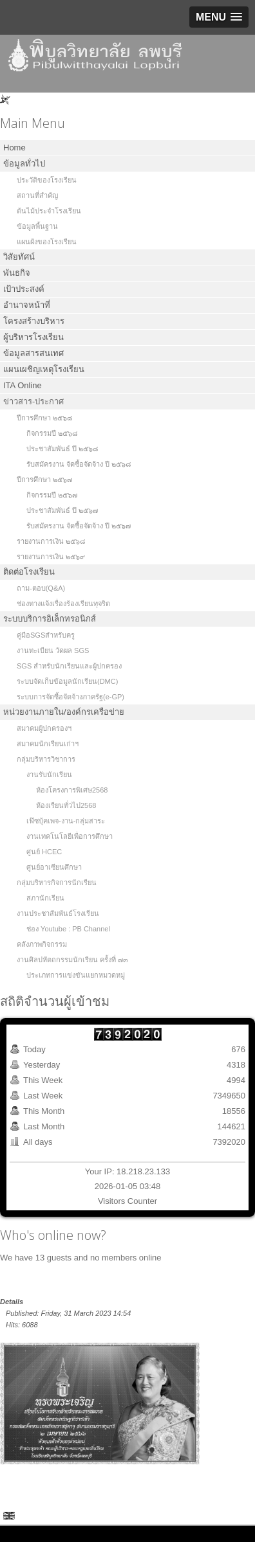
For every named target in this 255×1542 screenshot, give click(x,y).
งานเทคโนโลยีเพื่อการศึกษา (69, 836)
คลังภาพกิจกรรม (42, 944)
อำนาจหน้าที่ (26, 305)
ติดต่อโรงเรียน (29, 572)
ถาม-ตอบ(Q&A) (41, 588)
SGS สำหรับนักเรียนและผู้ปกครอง (69, 666)
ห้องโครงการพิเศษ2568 (72, 790)
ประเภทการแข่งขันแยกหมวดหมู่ (75, 975)
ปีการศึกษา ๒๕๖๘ (44, 418)
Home (14, 147)
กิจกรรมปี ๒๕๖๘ (51, 433)
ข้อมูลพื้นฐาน (37, 226)
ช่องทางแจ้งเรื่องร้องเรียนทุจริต (63, 603)
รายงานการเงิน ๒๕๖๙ (51, 556)
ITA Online (22, 385)
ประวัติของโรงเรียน (47, 180)
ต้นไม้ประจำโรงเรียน (49, 211)
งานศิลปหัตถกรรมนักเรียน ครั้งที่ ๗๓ (72, 960)
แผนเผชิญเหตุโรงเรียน (43, 369)
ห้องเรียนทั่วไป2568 (66, 805)
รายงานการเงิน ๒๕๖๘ (51, 541)
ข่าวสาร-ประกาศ (33, 401)
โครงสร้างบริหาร (33, 321)
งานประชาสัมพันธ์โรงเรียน (58, 913)
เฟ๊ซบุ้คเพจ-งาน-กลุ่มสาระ (65, 821)
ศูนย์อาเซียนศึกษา (54, 867)
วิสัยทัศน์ (19, 257)
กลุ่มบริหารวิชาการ (46, 759)
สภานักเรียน (45, 898)
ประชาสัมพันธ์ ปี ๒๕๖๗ (62, 510)
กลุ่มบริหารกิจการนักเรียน (57, 882)
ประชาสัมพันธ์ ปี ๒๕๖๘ (62, 449)
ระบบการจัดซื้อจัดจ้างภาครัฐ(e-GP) (70, 697)
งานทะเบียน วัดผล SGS (53, 650)
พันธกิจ (16, 273)
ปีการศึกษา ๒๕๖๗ (44, 479)
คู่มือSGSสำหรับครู (46, 635)
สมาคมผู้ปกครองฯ (44, 728)
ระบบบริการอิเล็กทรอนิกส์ (49, 618)
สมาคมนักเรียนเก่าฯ (48, 744)
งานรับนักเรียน (49, 774)
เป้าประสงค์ (23, 289)
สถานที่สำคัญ (37, 195)
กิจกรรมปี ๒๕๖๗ (51, 495)
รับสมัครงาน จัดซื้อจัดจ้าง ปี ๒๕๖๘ (78, 464)
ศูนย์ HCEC (44, 852)
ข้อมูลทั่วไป (24, 163)
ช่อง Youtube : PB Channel (68, 929)
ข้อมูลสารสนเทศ (33, 353)
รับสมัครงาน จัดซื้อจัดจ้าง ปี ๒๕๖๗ (78, 526)
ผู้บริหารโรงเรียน (33, 337)
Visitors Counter (127, 1201)
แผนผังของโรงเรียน (47, 242)
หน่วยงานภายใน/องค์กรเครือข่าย (63, 712)
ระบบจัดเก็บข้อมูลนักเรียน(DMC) (67, 681)
